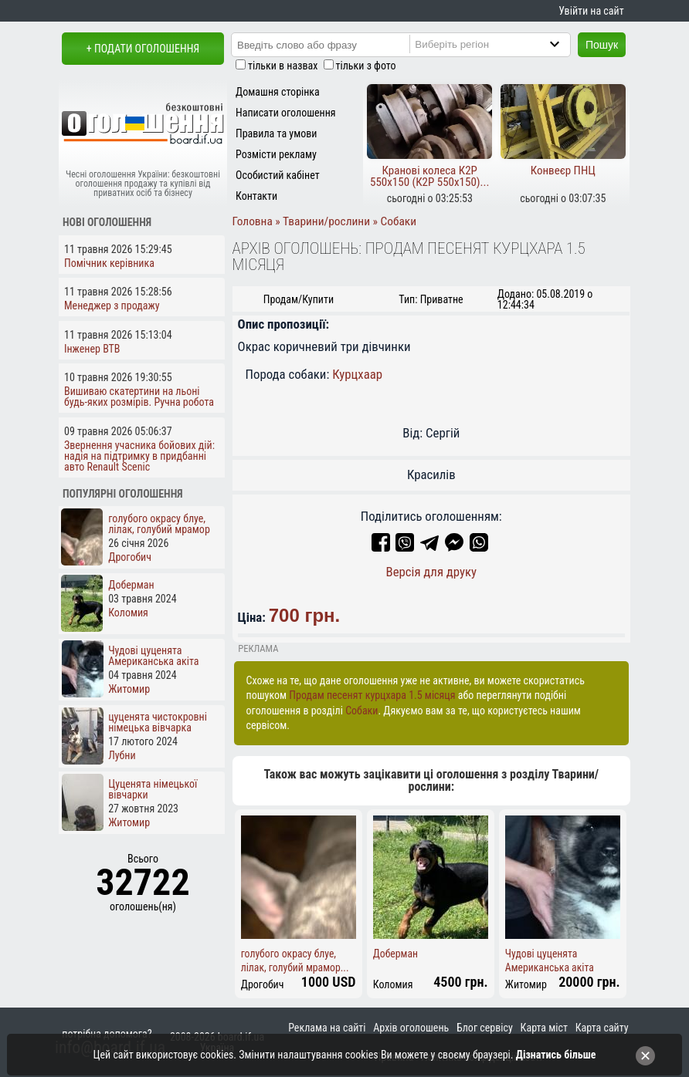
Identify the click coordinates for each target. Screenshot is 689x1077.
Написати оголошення (286, 112)
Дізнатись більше (556, 1054)
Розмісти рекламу (276, 154)
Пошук (601, 45)
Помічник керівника (109, 263)
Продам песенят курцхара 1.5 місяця (372, 695)
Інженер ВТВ (92, 349)
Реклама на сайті (326, 1027)
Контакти (256, 196)
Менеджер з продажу (112, 305)
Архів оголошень (411, 1027)
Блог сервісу (485, 1027)
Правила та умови (276, 133)
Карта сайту (602, 1027)
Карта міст (544, 1027)
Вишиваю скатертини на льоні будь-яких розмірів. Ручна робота (139, 396)
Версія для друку (431, 571)
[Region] (503, 44)
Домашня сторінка (278, 92)
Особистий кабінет (278, 175)
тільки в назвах (282, 65)
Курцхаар (357, 374)
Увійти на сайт (590, 11)
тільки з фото (366, 65)
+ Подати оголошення (143, 48)
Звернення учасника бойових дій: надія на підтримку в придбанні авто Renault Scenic (139, 456)
